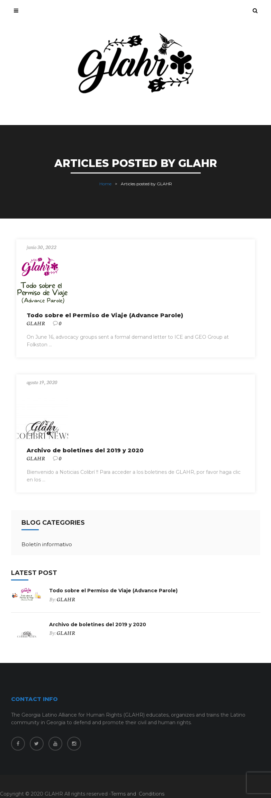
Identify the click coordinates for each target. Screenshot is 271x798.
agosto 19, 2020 (42, 382)
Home (105, 183)
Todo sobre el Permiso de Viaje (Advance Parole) (105, 315)
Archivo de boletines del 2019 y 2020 (85, 450)
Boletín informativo (46, 544)
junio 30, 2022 (41, 246)
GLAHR (36, 323)
